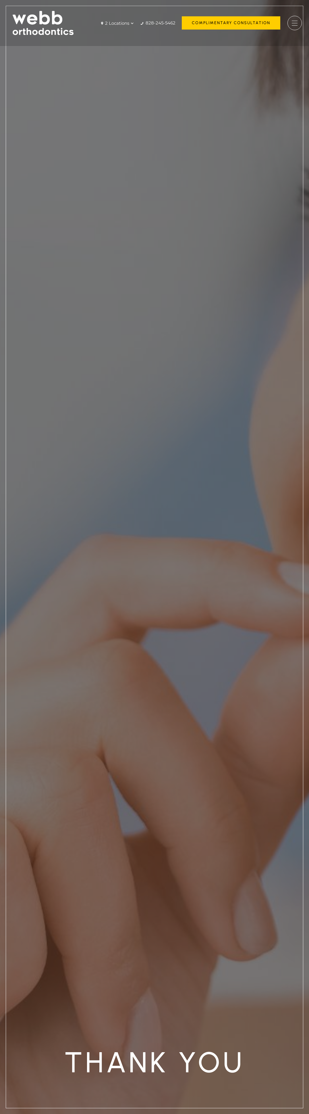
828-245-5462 (158, 23)
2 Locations (117, 23)
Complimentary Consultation (231, 22)
